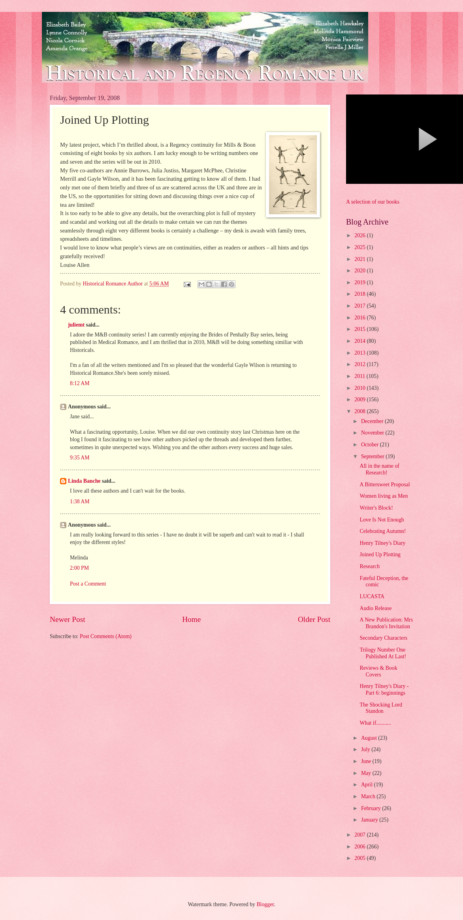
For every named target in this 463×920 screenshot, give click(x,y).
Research (369, 566)
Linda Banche (84, 481)
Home (191, 619)
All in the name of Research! (379, 469)
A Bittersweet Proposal (384, 484)
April (367, 785)
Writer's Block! (376, 508)
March (368, 796)
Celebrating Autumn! (382, 531)
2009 (360, 399)
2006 (360, 847)
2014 (360, 341)
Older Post (314, 619)
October (370, 445)
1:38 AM (79, 501)
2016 (360, 318)
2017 (360, 306)
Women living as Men (383, 496)
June (367, 761)
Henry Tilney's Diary (382, 543)
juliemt (76, 325)
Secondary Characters (383, 638)
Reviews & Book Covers (378, 671)
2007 (360, 835)
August (369, 738)
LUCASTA (371, 596)
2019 (360, 282)
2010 (360, 388)
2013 (360, 353)
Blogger (265, 904)
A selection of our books (372, 202)
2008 (360, 411)
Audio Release (375, 608)
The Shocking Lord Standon (380, 708)
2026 (360, 235)
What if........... (375, 723)
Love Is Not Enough (381, 520)
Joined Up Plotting (379, 554)
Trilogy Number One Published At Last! (382, 653)
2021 (360, 259)
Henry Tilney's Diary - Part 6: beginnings (383, 689)
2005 (360, 858)
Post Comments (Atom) (106, 636)
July (366, 749)
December (373, 421)
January (370, 820)
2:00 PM (79, 568)
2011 (360, 376)
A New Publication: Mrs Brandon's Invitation (386, 623)
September (373, 456)
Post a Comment (88, 584)
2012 (360, 364)
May (367, 773)
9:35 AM (79, 458)
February (371, 808)
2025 (360, 247)
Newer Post (67, 619)
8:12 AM (79, 383)
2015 (360, 329)
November (373, 433)
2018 (360, 294)
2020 (360, 271)
